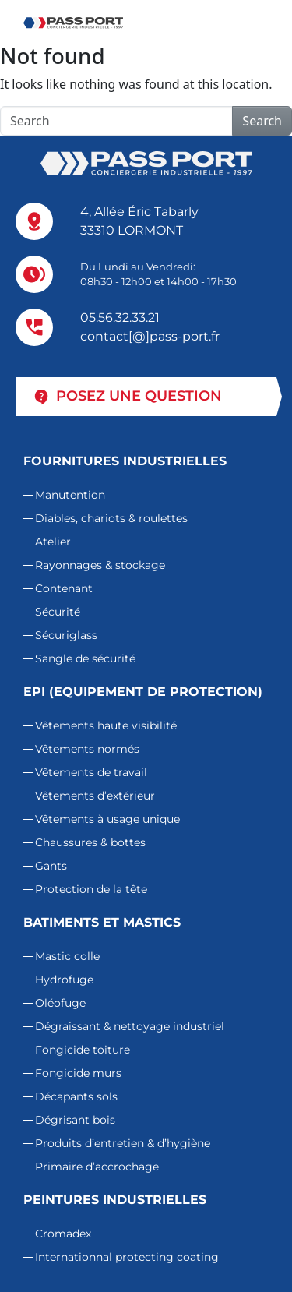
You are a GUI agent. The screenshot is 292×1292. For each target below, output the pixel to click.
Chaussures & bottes (90, 842)
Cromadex (63, 1234)
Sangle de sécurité (85, 658)
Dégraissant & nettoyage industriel (129, 1026)
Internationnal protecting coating (127, 1257)
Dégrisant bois (75, 1120)
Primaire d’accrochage (97, 1167)
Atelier (53, 542)
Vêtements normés (87, 749)
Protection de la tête (91, 889)
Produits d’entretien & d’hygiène (122, 1143)
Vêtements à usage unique (107, 819)
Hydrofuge (64, 980)
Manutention (70, 495)
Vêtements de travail (91, 772)
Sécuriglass (66, 635)
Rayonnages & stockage (100, 565)
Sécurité (57, 612)
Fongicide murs (78, 1073)
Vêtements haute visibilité (106, 725)
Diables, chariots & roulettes (111, 518)
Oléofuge (60, 1003)
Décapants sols (76, 1096)
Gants (51, 866)
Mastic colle (67, 956)
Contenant (64, 588)
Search (262, 120)
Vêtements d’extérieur (95, 796)
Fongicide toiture (82, 1050)
